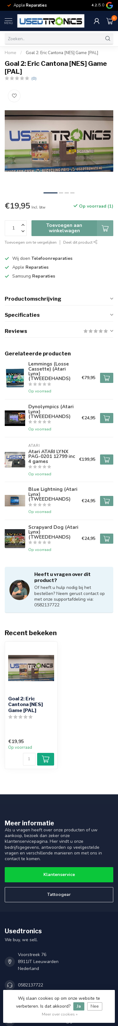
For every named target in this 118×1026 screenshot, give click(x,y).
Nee (95, 1006)
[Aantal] (29, 759)
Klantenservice (59, 875)
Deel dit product (80, 242)
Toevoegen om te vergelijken (31, 242)
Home (10, 53)
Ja (79, 1006)
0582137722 (30, 985)
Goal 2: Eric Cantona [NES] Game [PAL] (62, 53)
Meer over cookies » (60, 1014)
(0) (34, 78)
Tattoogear (59, 894)
